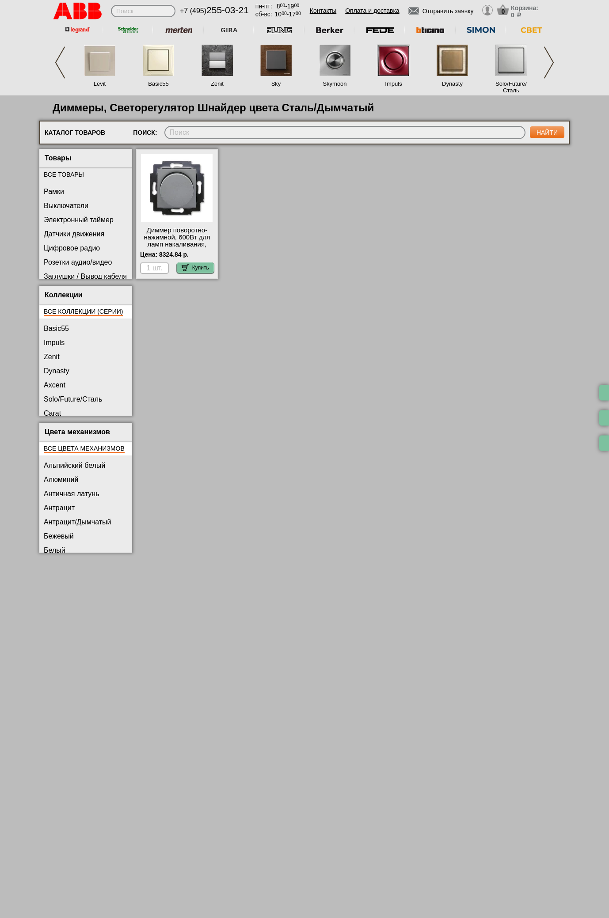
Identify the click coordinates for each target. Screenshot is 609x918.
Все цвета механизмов (84, 448)
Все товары (64, 174)
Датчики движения (74, 234)
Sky (276, 83)
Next (549, 62)
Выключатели (66, 205)
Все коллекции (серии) (83, 311)
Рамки (54, 191)
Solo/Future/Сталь (511, 87)
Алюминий (61, 479)
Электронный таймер (79, 220)
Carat (52, 413)
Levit (100, 83)
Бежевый (59, 536)
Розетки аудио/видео (78, 262)
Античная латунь (71, 493)
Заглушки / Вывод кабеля (85, 276)
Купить (195, 267)
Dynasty (452, 83)
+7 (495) (214, 11)
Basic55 (158, 83)
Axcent (54, 385)
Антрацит (59, 508)
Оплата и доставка (372, 10)
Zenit (217, 83)
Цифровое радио (72, 248)
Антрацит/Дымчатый (77, 522)
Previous (60, 62)
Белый (54, 550)
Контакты (323, 10)
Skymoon (334, 83)
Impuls (393, 83)
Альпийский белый (74, 465)
